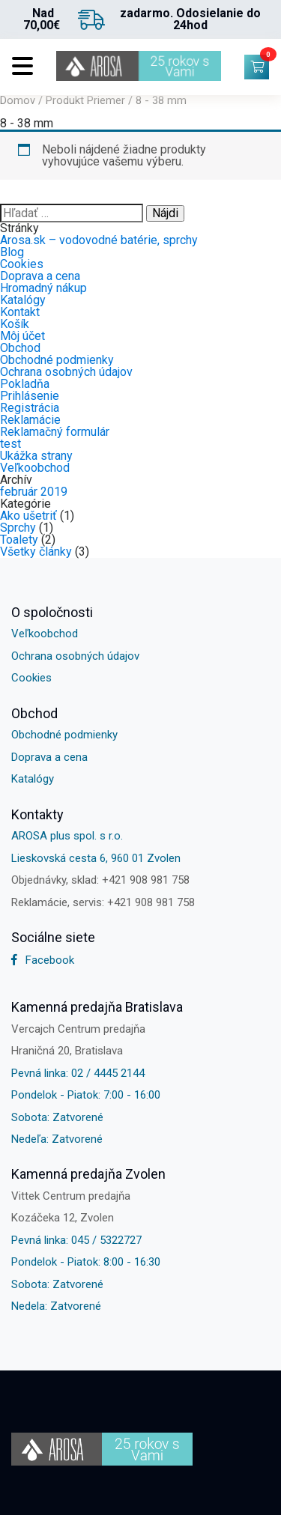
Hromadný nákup (43, 288)
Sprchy (18, 527)
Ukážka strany (36, 456)
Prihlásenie (29, 396)
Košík (14, 324)
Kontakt (20, 312)
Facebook (42, 960)
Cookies (21, 264)
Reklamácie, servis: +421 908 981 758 (103, 902)
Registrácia (29, 408)
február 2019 (33, 492)
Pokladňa (24, 384)
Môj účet (22, 336)
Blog (12, 252)
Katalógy (23, 300)
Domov (17, 100)
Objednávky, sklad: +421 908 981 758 (100, 880)
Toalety (19, 539)
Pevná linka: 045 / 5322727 (76, 1240)
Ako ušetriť (28, 515)
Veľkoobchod (35, 468)
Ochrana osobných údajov (66, 372)
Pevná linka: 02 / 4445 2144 (78, 1073)
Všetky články (36, 551)
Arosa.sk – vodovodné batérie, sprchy (99, 240)
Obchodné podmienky (57, 360)
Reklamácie (30, 420)
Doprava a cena (40, 276)
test (10, 444)
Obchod (20, 348)
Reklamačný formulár (54, 432)
